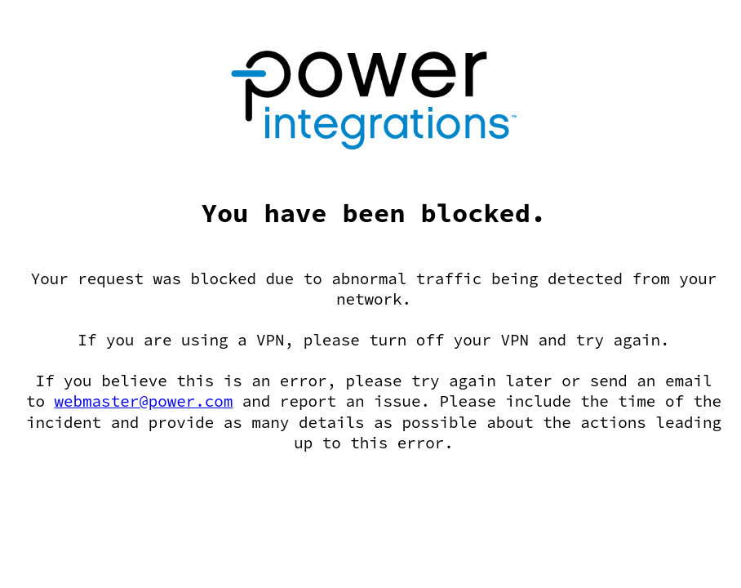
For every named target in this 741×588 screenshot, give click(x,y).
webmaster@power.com (144, 401)
